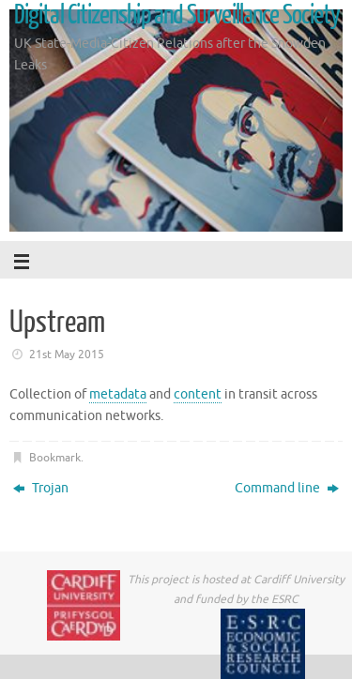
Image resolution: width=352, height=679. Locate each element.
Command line (287, 488)
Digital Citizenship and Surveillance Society (177, 15)
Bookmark (55, 457)
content (198, 394)
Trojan (41, 488)
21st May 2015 (66, 354)
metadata (117, 394)
